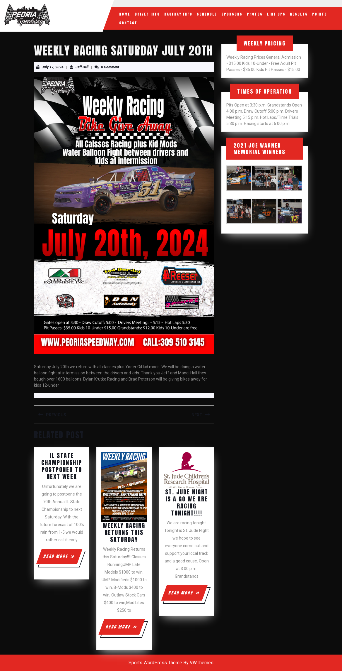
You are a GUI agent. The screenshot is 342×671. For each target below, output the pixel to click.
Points (319, 14)
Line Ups (276, 14)
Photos (255, 14)
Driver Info (147, 14)
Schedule (207, 14)
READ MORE (63, 558)
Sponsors (231, 14)
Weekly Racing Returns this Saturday (124, 532)
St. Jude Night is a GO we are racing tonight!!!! (186, 502)
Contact (128, 23)
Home (124, 14)
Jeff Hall (82, 67)
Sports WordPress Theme (155, 662)
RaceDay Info (178, 14)
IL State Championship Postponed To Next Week (61, 466)
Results (299, 14)
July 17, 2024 (53, 67)
